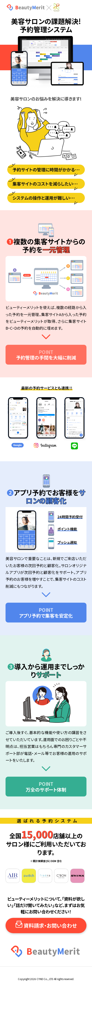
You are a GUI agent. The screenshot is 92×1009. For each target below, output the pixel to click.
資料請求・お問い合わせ (50, 925)
